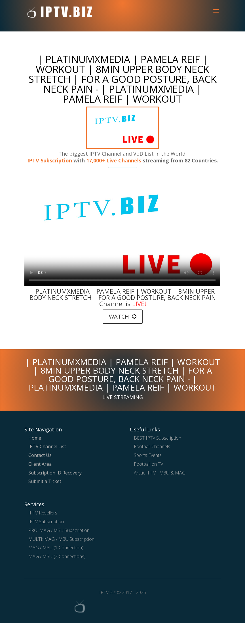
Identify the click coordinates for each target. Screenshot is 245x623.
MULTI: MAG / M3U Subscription (61, 539)
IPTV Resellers (42, 513)
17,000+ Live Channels (114, 160)
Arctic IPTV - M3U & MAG (159, 473)
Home (34, 438)
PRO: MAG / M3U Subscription (59, 530)
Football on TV (148, 464)
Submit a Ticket (44, 481)
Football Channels (152, 446)
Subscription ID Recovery (55, 473)
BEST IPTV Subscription (157, 438)
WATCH (122, 316)
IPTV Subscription (49, 160)
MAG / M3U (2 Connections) (57, 556)
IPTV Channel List (47, 446)
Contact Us (40, 455)
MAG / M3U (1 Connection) (55, 547)
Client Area (40, 464)
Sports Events (148, 455)
